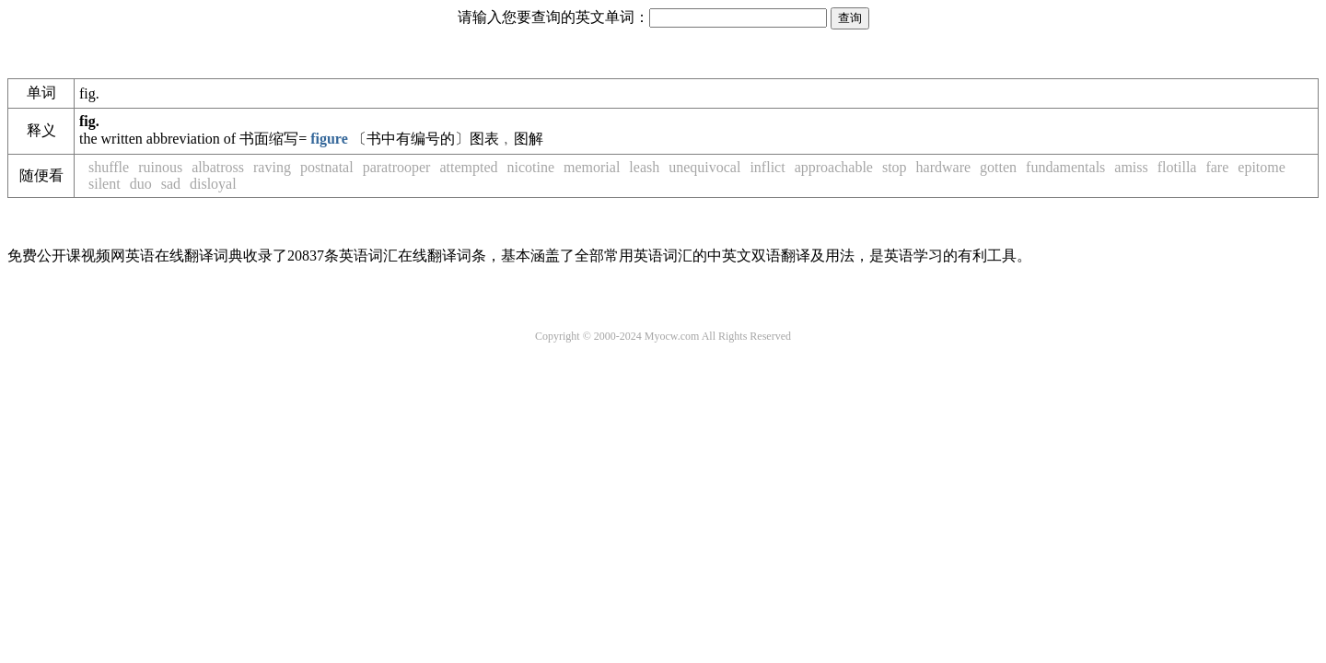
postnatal (327, 167)
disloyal (213, 184)
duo (141, 184)
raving (272, 167)
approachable (834, 167)
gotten (998, 167)
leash (644, 167)
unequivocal (704, 167)
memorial (592, 167)
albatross (218, 167)
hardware (943, 167)
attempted (468, 167)
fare (1216, 167)
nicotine (530, 167)
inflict (767, 167)
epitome (1261, 167)
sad (170, 184)
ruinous (160, 167)
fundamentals (1065, 167)
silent (104, 184)
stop (894, 167)
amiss (1130, 167)
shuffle (108, 167)
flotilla (1177, 167)
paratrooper (397, 167)
